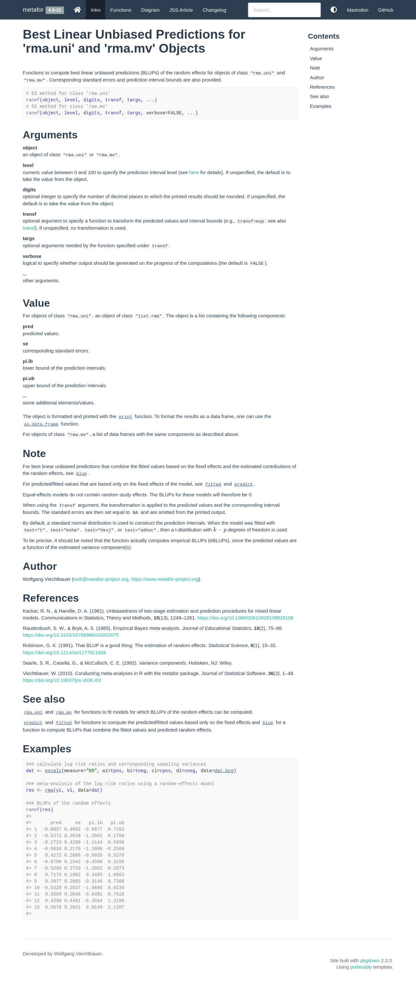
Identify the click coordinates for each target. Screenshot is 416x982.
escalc (53, 770)
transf (29, 228)
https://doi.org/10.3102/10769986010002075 (71, 635)
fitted (213, 484)
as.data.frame (41, 424)
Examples (321, 106)
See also (319, 96)
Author (317, 77)
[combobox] (284, 10)
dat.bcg (224, 770)
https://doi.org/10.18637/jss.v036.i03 (62, 680)
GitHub (385, 10)
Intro (95, 10)
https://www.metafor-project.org (165, 579)
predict (244, 484)
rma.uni (33, 712)
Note (315, 67)
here (194, 172)
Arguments (322, 48)
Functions (120, 10)
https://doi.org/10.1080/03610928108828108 (245, 617)
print (125, 416)
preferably (361, 967)
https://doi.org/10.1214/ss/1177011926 (64, 652)
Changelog (214, 10)
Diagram (150, 10)
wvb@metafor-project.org (100, 579)
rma (49, 790)
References (322, 87)
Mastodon (357, 10)
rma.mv (64, 712)
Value (316, 58)
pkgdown (370, 960)
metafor (33, 9)
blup (81, 473)
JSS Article (181, 10)
